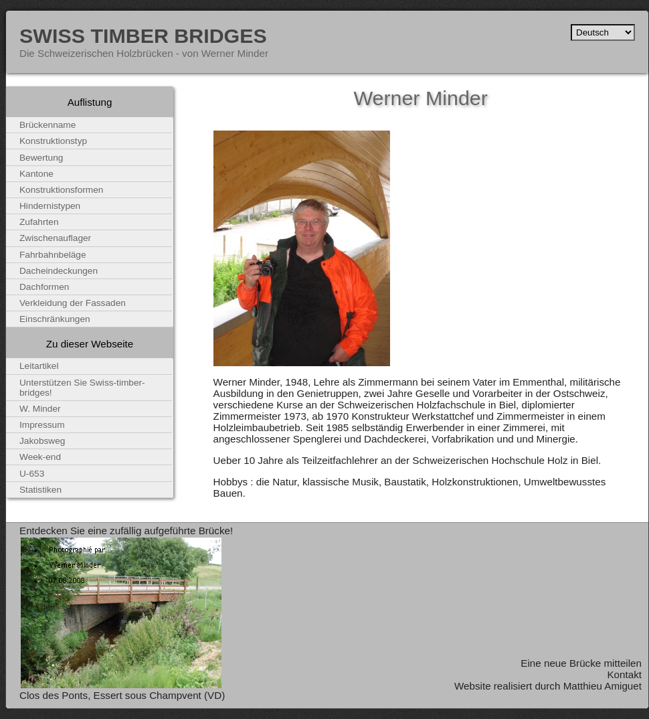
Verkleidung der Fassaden (72, 303)
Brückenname (47, 125)
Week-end (40, 457)
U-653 (31, 474)
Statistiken (40, 490)
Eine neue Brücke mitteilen (581, 663)
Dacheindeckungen (58, 271)
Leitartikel (39, 366)
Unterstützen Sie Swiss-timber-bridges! (82, 388)
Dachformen (44, 287)
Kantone (36, 174)
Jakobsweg (42, 441)
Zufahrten (39, 222)
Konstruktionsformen (61, 190)
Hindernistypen (49, 206)
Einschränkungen (54, 319)
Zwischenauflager (55, 238)
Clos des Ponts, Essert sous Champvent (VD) (122, 695)
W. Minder (40, 409)
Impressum (42, 425)
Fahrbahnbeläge (52, 255)
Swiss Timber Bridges (143, 35)
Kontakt (624, 674)
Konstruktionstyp (53, 141)
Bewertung (41, 158)
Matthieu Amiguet (602, 686)
